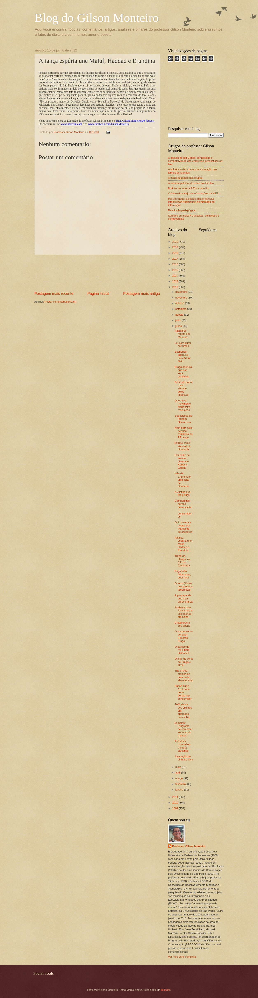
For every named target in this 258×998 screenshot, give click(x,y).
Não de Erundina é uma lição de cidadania (183, 480)
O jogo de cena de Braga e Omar (184, 662)
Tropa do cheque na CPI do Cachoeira (182, 560)
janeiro (179, 789)
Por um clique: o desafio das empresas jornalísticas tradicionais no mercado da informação (191, 202)
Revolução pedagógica (181, 210)
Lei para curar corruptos (183, 344)
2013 (175, 281)
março (179, 778)
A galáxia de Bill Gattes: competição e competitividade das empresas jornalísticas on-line (195, 161)
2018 (175, 252)
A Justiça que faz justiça (183, 493)
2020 (175, 241)
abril (178, 772)
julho (178, 320)
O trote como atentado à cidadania (182, 446)
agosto (179, 314)
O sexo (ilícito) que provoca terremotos (183, 586)
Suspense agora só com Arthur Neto (183, 356)
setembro (181, 308)
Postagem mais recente (53, 293)
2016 (175, 264)
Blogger (165, 989)
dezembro (181, 291)
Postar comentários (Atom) (60, 301)
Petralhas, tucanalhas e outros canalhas (183, 746)
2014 (175, 275)
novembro (181, 297)
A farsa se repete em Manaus (182, 334)
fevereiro (180, 784)
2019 (175, 247)
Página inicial (98, 293)
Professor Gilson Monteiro (189, 846)
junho (178, 326)
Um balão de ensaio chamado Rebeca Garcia (182, 461)
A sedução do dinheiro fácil (184, 758)
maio (178, 766)
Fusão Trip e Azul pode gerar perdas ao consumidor (183, 692)
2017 (175, 258)
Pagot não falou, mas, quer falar (183, 574)
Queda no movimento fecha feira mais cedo (183, 405)
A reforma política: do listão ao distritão (191, 183)
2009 (175, 808)
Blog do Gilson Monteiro (96, 17)
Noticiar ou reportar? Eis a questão (188, 188)
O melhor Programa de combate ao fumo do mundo (183, 729)
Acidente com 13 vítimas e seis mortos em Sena (183, 612)
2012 (175, 287)
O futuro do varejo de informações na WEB (193, 193)
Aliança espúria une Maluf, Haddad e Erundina (183, 544)
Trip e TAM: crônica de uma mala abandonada (184, 675)
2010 (175, 802)
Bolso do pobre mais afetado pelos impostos (184, 388)
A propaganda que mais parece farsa (184, 598)
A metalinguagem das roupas (185, 177)
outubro (180, 303)
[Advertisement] (97, 273)
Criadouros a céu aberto (182, 624)
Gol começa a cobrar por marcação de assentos (183, 527)
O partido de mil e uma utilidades (182, 650)
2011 (175, 797)
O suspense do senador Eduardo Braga (184, 636)
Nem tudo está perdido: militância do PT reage (184, 432)
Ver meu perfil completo (182, 956)
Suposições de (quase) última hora (183, 419)
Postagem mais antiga (141, 293)
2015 (175, 270)
